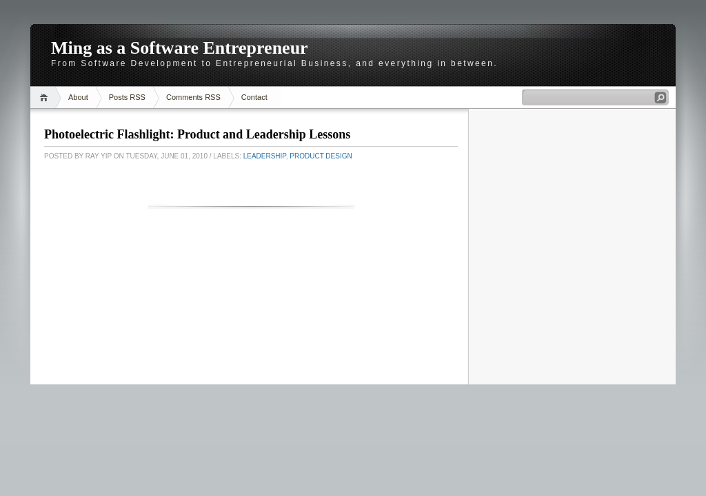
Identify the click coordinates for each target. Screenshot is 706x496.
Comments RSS (193, 97)
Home (45, 97)
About (78, 97)
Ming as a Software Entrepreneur (179, 48)
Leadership (264, 156)
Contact (254, 97)
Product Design (321, 156)
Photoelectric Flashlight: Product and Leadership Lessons (197, 134)
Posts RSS (127, 97)
